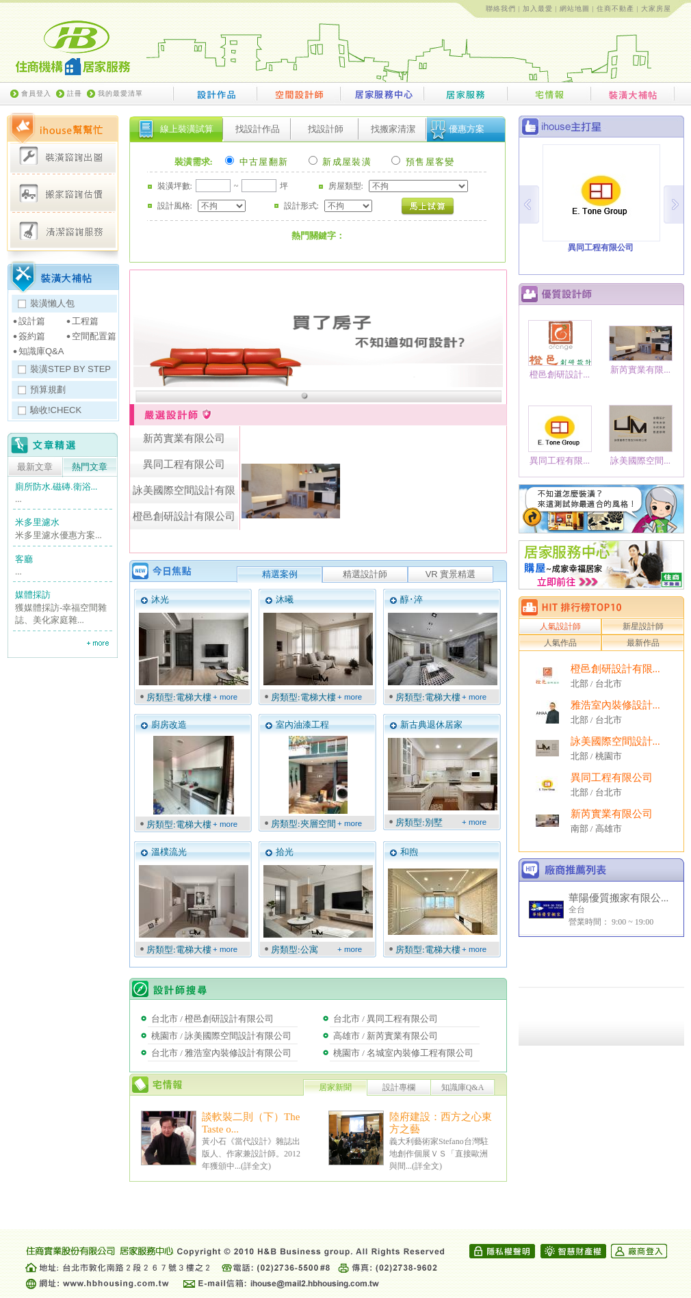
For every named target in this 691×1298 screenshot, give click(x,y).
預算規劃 (48, 389)
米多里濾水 (37, 522)
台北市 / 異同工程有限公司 (385, 1019)
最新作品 (643, 643)
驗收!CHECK (55, 410)
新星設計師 (643, 626)
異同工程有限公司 (612, 777)
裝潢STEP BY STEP (70, 369)
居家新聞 (335, 1087)
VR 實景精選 (451, 574)
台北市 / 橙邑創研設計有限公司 (212, 1019)
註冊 (74, 93)
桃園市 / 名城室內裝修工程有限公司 (403, 1053)
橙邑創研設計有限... (615, 668)
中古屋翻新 (256, 162)
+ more (225, 697)
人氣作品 (560, 643)
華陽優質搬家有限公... (618, 897)
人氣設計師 (560, 626)
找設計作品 (257, 129)
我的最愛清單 (120, 93)
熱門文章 (89, 467)
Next (673, 204)
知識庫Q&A (41, 351)
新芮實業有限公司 (612, 813)
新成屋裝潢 (340, 162)
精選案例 (280, 574)
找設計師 (325, 129)
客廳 (24, 559)
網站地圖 (575, 8)
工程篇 (85, 321)
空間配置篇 (94, 336)
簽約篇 (31, 336)
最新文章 (35, 467)
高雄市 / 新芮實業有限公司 (385, 1036)
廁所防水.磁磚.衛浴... (56, 486)
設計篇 (31, 321)
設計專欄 (398, 1087)
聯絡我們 (501, 8)
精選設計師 (365, 574)
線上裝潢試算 (186, 129)
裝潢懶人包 (52, 303)
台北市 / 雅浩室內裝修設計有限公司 (221, 1053)
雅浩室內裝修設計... (615, 705)
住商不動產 (615, 8)
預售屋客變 (422, 162)
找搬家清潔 (393, 129)
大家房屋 (656, 8)
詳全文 (256, 1166)
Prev (529, 204)
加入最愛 (538, 8)
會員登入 (36, 93)
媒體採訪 (33, 595)
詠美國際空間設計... (615, 741)
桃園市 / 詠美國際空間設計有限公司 (221, 1036)
